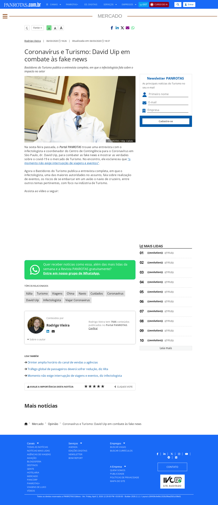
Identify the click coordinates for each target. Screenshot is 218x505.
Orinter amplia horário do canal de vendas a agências (61, 362)
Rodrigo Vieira (32, 40)
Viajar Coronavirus (77, 300)
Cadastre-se (166, 121)
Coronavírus (115, 293)
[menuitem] (52, 4)
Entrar (189, 4)
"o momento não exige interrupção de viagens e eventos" (77, 161)
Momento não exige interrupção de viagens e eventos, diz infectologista (73, 376)
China (70, 293)
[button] (112, 27)
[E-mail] (53, 331)
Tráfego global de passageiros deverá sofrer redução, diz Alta (66, 369)
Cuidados (97, 293)
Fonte (37, 27)
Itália (29, 293)
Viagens (57, 293)
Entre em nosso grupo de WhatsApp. (71, 273)
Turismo (42, 293)
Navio (82, 293)
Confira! (93, 328)
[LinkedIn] (47, 331)
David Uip (32, 300)
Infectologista (52, 300)
